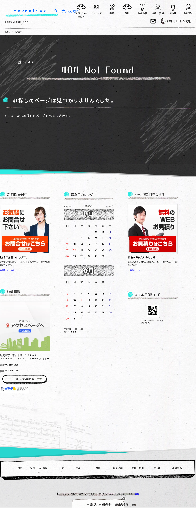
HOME (7, 32)
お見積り (131, 504)
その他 (173, 13)
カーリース (96, 13)
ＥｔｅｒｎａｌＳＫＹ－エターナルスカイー (46, 10)
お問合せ (98, 504)
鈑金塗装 (142, 13)
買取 (127, 13)
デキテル (101, 494)
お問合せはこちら (16, 270)
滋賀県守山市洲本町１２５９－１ (18, 22)
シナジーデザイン (126, 494)
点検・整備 (158, 13)
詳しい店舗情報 (34, 379)
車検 (111, 13)
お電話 (64, 504)
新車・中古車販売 (81, 15)
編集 (137, 494)
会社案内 (188, 13)
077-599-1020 (178, 21)
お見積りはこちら (144, 270)
